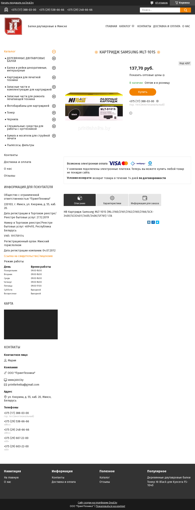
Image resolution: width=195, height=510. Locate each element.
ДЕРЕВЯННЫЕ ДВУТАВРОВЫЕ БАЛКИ (26, 60)
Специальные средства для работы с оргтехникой (25, 127)
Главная (111, 26)
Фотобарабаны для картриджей (28, 106)
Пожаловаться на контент (110, 506)
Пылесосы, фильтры (20, 145)
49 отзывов (161, 2)
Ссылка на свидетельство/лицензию (28, 256)
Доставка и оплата (166, 26)
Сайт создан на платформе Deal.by (97, 502)
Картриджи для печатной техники (23, 79)
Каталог (125, 26)
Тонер (11, 112)
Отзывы (9, 175)
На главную (11, 477)
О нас (186, 26)
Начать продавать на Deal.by (17, 2)
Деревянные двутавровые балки (168, 477)
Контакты (144, 26)
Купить (142, 92)
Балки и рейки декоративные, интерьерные (27, 69)
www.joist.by (15, 380)
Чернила (12, 119)
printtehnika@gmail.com (23, 384)
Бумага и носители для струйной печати (28, 137)
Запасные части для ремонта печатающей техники (25, 98)
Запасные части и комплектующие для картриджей (29, 88)
